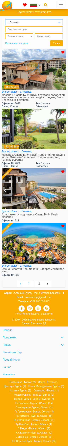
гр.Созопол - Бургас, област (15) (33, 403)
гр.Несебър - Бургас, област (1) (34, 424)
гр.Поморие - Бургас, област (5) (34, 415)
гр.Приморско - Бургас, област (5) (34, 411)
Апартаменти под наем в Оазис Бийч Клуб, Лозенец (30, 215)
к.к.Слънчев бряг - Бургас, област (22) (34, 441)
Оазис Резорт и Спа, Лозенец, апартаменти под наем (33, 270)
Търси (56, 43)
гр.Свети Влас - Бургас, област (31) (34, 420)
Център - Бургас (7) (15, 386)
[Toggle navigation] (61, 4)
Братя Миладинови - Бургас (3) (46, 386)
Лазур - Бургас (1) (48, 382)
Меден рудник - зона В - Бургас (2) (34, 398)
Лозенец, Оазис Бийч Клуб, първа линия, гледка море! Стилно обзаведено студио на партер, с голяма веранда (33, 157)
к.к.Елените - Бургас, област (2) (34, 432)
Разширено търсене (16, 43)
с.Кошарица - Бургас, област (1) (34, 407)
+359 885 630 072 (40, 301)
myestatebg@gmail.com (37, 297)
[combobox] (19, 36)
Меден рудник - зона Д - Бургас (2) (34, 394)
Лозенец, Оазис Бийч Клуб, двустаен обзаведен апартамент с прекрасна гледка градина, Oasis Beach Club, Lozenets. (33, 97)
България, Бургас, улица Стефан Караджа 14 (38, 293)
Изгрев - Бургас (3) (20, 390)
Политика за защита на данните (34, 313)
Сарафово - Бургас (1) (45, 390)
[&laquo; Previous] (20, 283)
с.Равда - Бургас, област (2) (34, 428)
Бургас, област (10, 91)
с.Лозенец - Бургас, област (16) (34, 436)
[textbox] (19, 36)
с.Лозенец (26, 91)
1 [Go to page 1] (29, 283)
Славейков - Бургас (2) (23, 382)
